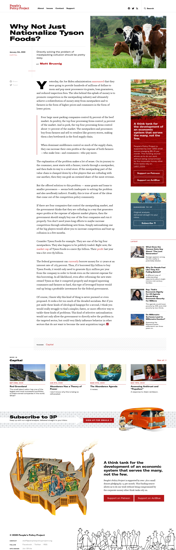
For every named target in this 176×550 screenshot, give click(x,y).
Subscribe (143, 207)
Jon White (27, 548)
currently (73, 261)
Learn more (139, 166)
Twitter (37, 544)
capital (13, 55)
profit (100, 249)
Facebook (27, 544)
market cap (43, 249)
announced (98, 81)
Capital (49, 344)
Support (148, 173)
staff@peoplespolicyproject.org (37, 541)
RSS (45, 544)
